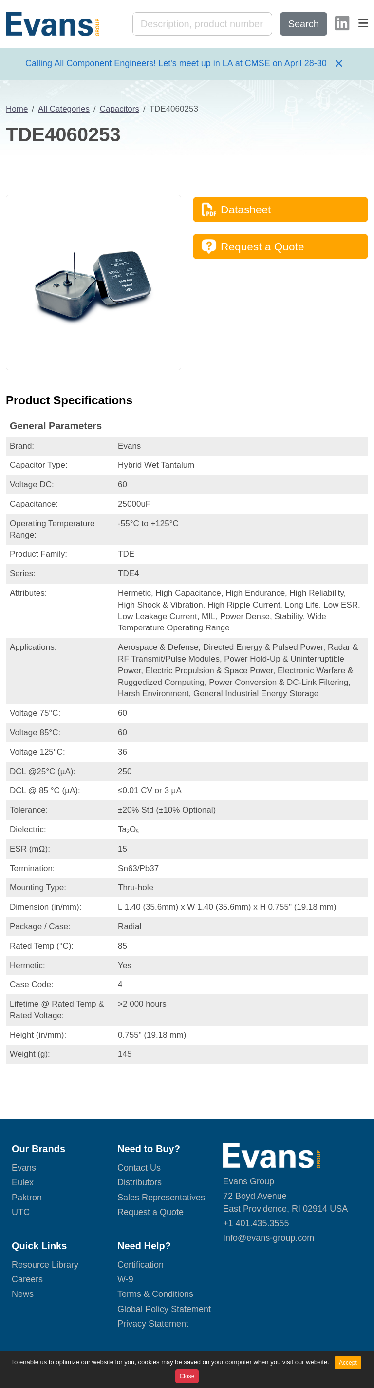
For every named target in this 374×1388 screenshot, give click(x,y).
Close (187, 1376)
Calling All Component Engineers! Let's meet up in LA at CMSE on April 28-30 (177, 63)
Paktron (27, 1197)
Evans (24, 1168)
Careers (27, 1279)
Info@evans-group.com (268, 1238)
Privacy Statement (152, 1324)
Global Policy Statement (164, 1309)
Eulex (23, 1182)
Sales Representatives (161, 1197)
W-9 (125, 1279)
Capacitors (119, 109)
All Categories (64, 109)
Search (303, 24)
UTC (21, 1212)
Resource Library (45, 1265)
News (23, 1294)
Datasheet (236, 209)
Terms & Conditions (155, 1294)
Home (17, 109)
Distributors (139, 1182)
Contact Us (139, 1168)
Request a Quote (252, 246)
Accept (348, 1362)
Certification (140, 1265)
